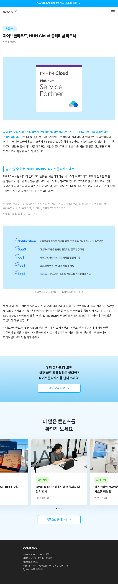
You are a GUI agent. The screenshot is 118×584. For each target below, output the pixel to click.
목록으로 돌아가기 (56, 519)
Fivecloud (10, 11)
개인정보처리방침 (30, 562)
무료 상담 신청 (57, 388)
